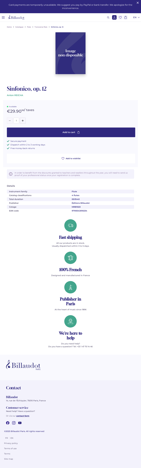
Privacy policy (11, 443)
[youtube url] (19, 423)
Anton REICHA (15, 95)
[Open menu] (3, 17)
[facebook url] (7, 423)
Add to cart (71, 132)
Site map (8, 459)
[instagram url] (13, 423)
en (11, 438)
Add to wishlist (71, 158)
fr (6, 438)
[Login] (114, 17)
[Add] (23, 121)
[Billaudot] (16, 17)
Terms (7, 453)
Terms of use (10, 448)
